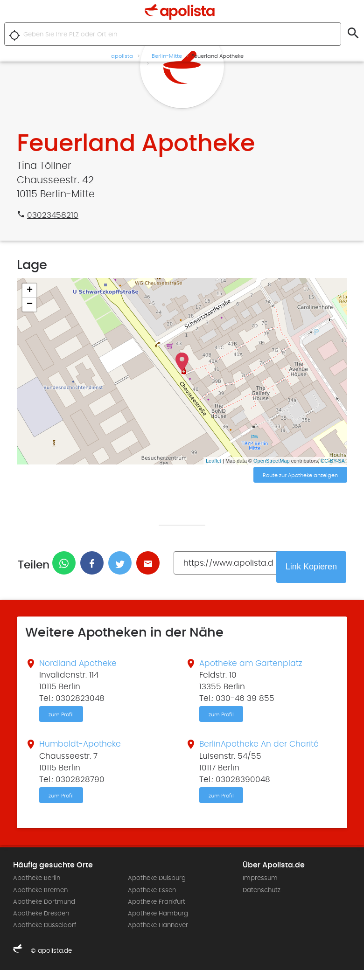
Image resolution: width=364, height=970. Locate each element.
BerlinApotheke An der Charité (259, 744)
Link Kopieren (311, 566)
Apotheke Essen (152, 890)
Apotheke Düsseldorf (44, 925)
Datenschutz (261, 890)
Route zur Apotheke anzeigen (300, 475)
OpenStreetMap (271, 461)
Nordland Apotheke (78, 663)
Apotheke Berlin (36, 878)
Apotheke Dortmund (44, 902)
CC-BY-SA (333, 461)
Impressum (260, 878)
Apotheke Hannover (158, 925)
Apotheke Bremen (40, 890)
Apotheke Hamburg (158, 913)
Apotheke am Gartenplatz (250, 663)
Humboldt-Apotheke (80, 744)
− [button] (30, 305)
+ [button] (30, 291)
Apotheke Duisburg (157, 878)
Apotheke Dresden (41, 913)
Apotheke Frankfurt (156, 902)
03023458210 (52, 215)
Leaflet (213, 461)
